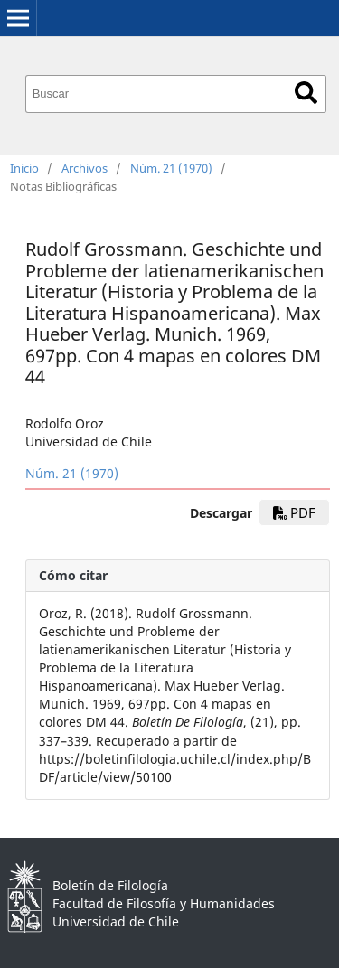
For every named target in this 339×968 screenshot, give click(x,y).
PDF (294, 512)
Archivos (84, 168)
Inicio (24, 168)
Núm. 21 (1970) (171, 168)
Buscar (306, 92)
